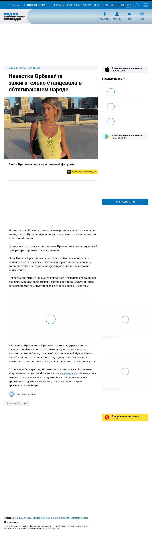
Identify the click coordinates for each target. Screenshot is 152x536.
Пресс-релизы (73, 5)
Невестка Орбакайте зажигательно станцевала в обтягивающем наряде (45, 83)
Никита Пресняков (43, 517)
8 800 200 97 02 (36, 5)
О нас (96, 5)
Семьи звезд (62, 517)
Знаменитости (79, 517)
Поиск (137, 5)
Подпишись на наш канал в (84, 172)
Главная (13, 68)
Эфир (141, 19)
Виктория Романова (27, 394)
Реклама (87, 5)
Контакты (59, 5)
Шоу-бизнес (34, 68)
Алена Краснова (20, 517)
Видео (129, 19)
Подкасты (105, 19)
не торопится (68, 373)
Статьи (22, 68)
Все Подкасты (125, 201)
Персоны (117, 19)
